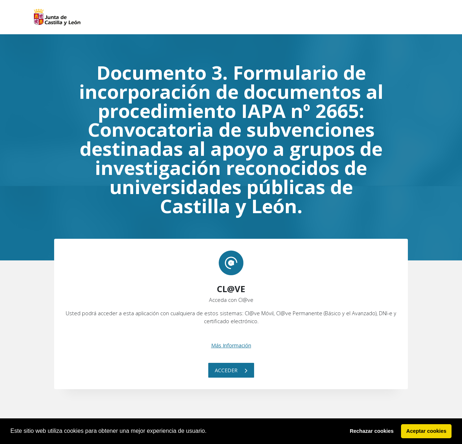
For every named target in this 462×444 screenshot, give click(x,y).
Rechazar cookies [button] (372, 431)
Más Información (231, 345)
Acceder (231, 370)
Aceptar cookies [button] (426, 431)
